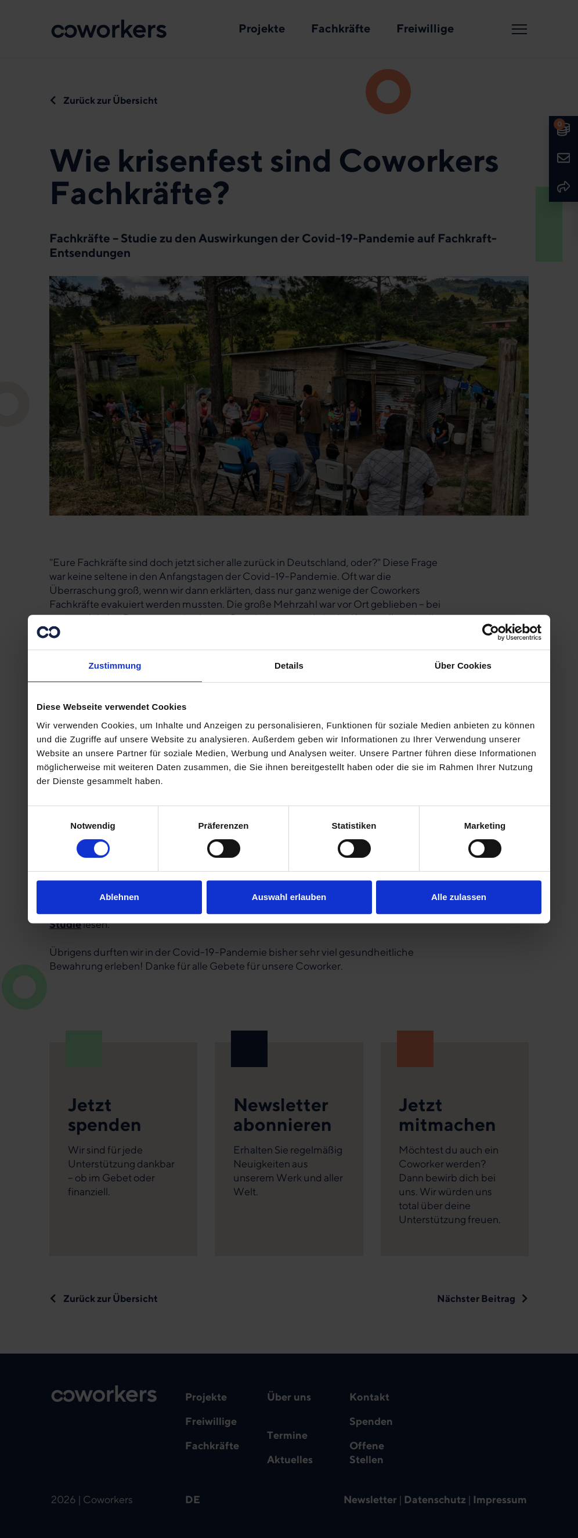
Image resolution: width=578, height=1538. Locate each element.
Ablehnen (119, 897)
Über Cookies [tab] (463, 665)
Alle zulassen (458, 897)
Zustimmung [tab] (115, 665)
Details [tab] (289, 665)
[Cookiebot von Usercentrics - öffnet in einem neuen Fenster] (490, 632)
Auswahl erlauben (289, 897)
